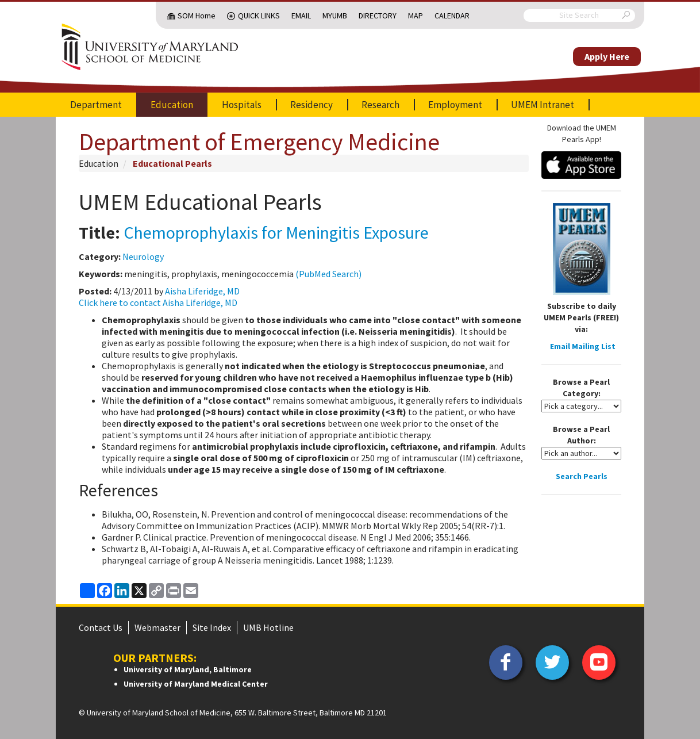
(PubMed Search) (328, 273)
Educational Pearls (172, 163)
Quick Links (259, 15)
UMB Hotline (268, 627)
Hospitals (241, 104)
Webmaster (157, 627)
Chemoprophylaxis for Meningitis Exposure (276, 232)
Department (96, 104)
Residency (311, 104)
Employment (455, 104)
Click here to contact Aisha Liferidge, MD (158, 302)
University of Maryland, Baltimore (188, 669)
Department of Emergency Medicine (259, 141)
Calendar (452, 15)
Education (172, 104)
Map (415, 15)
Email (301, 15)
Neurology (143, 256)
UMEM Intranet (542, 104)
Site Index (212, 627)
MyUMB (334, 15)
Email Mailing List (583, 346)
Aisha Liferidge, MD (202, 291)
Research (380, 104)
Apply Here (606, 56)
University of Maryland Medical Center (196, 684)
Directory (378, 15)
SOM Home (197, 15)
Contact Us (100, 627)
